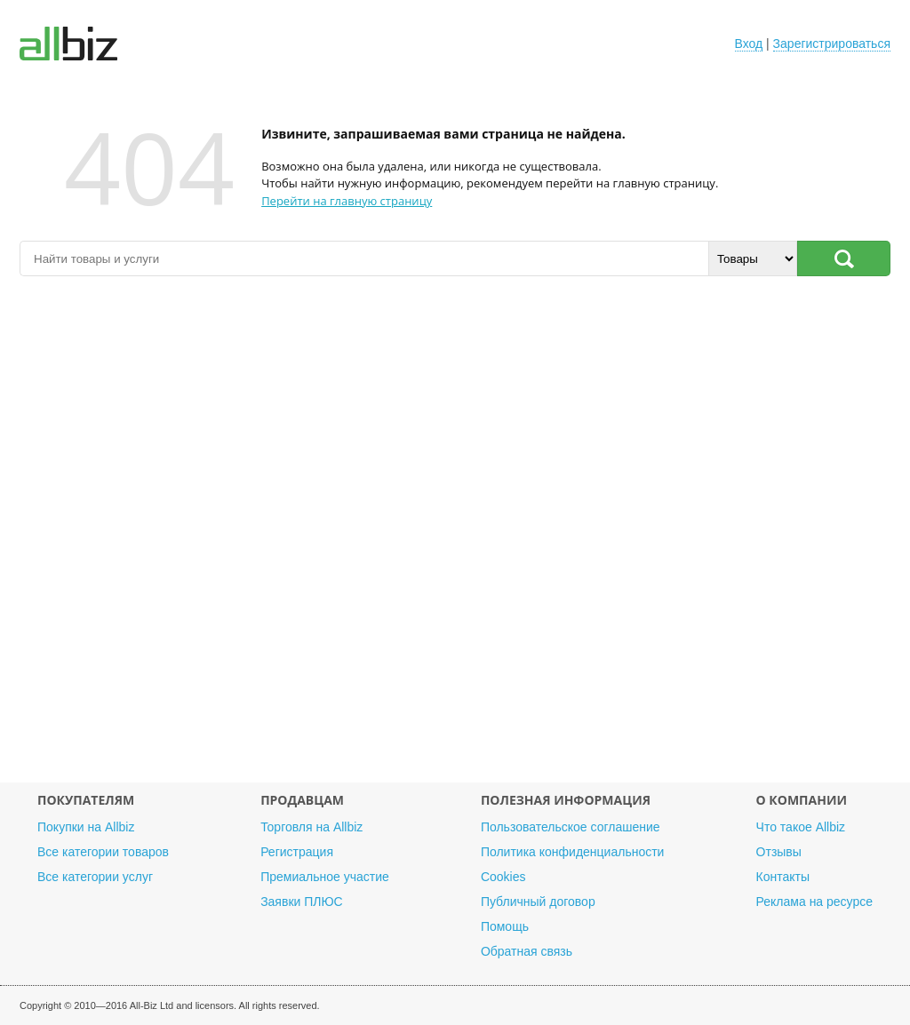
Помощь (505, 926)
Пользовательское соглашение (570, 827)
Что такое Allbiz (801, 827)
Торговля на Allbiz (311, 827)
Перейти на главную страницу (346, 201)
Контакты (783, 877)
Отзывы (779, 852)
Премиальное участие (324, 877)
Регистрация (296, 852)
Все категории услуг (95, 877)
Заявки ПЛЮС (301, 901)
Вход (749, 43)
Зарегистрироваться (831, 43)
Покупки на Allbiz (85, 827)
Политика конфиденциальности (573, 852)
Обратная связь (526, 951)
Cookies (503, 877)
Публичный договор (538, 901)
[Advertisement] (455, 538)
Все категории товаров (103, 852)
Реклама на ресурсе (814, 901)
